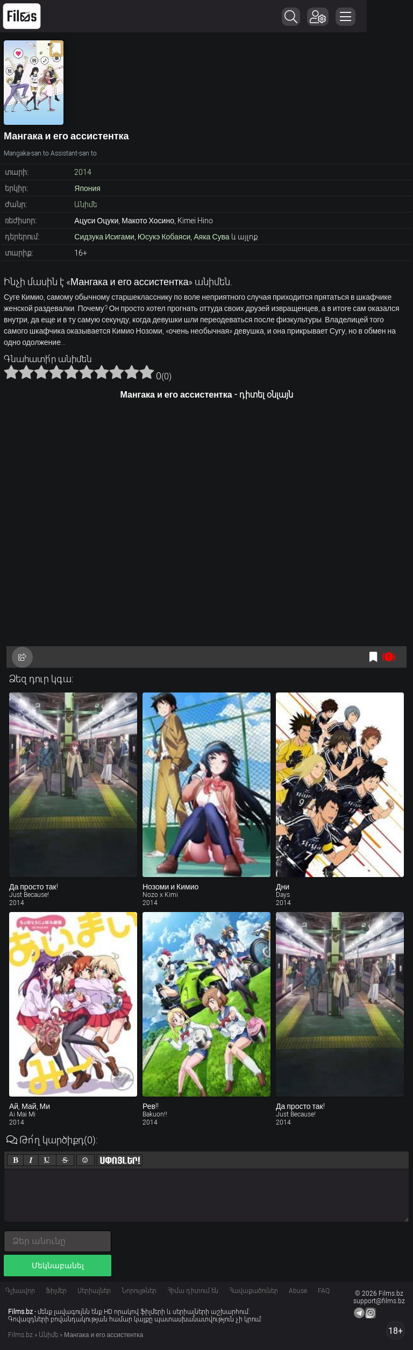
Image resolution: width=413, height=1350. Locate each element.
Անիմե (85, 204)
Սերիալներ (94, 1291)
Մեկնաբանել (58, 1265)
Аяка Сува (211, 236)
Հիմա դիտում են (192, 1291)
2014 (82, 172)
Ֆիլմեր (56, 1291)
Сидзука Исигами (104, 236)
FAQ (324, 1291)
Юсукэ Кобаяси (164, 236)
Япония (87, 188)
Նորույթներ (139, 1291)
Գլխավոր (20, 1291)
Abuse (298, 1291)
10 (146, 371)
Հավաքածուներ (253, 1291)
